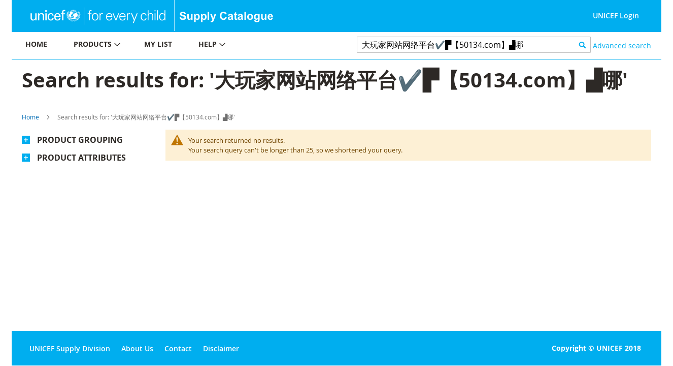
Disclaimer (221, 348)
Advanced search (622, 45)
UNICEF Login (616, 15)
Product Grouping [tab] (80, 139)
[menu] (174, 45)
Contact (178, 348)
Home (30, 117)
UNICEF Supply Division (69, 348)
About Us (137, 348)
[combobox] (474, 45)
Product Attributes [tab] (81, 157)
